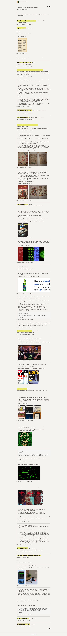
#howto (29, 28)
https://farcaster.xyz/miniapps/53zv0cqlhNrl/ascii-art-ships (28, 464)
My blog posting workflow (22, 618)
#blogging (20, 557)
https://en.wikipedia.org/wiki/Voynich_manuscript (26, 150)
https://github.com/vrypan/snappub (24, 519)
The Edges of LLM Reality (22, 204)
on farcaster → (29, 106)
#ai (43, 20)
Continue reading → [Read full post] (29, 24)
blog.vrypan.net (24, 1)
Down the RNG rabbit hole (22, 117)
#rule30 (35, 110)
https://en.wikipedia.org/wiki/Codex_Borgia (25, 183)
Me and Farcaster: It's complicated (24, 330)
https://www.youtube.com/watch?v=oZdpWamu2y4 (27, 567)
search (47, 1)
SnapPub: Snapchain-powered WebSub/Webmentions (28, 555)
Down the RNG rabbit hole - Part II (24, 110)
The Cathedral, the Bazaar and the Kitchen (26, 20)
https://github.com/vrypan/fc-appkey (26, 536)
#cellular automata (42, 110)
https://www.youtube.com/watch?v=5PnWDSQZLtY (35, 221)
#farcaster (36, 330)
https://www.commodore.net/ (25, 216)
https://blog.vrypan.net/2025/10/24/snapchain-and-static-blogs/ (29, 526)
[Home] (18, 2)
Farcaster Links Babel (21, 388)
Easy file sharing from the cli (23, 624)
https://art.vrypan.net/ (34, 245)
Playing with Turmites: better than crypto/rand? (27, 124)
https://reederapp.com (34, 589)
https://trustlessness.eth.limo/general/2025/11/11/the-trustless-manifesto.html (32, 315)
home (41, 1)
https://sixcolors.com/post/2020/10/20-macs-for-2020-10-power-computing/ (31, 368)
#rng (38, 110)
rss (49, 1)
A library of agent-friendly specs (24, 62)
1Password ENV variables (22, 548)
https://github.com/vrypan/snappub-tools (27, 533)
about (44, 1)
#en (36, 20)
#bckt (32, 618)
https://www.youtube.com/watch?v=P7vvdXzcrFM (27, 366)
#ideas (28, 557)
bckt (35, 634)
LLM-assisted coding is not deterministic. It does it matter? (29, 69)
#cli (32, 28)
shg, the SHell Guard (21, 28)
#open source (40, 20)
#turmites (20, 126)
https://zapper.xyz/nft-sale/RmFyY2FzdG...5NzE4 (26, 268)
